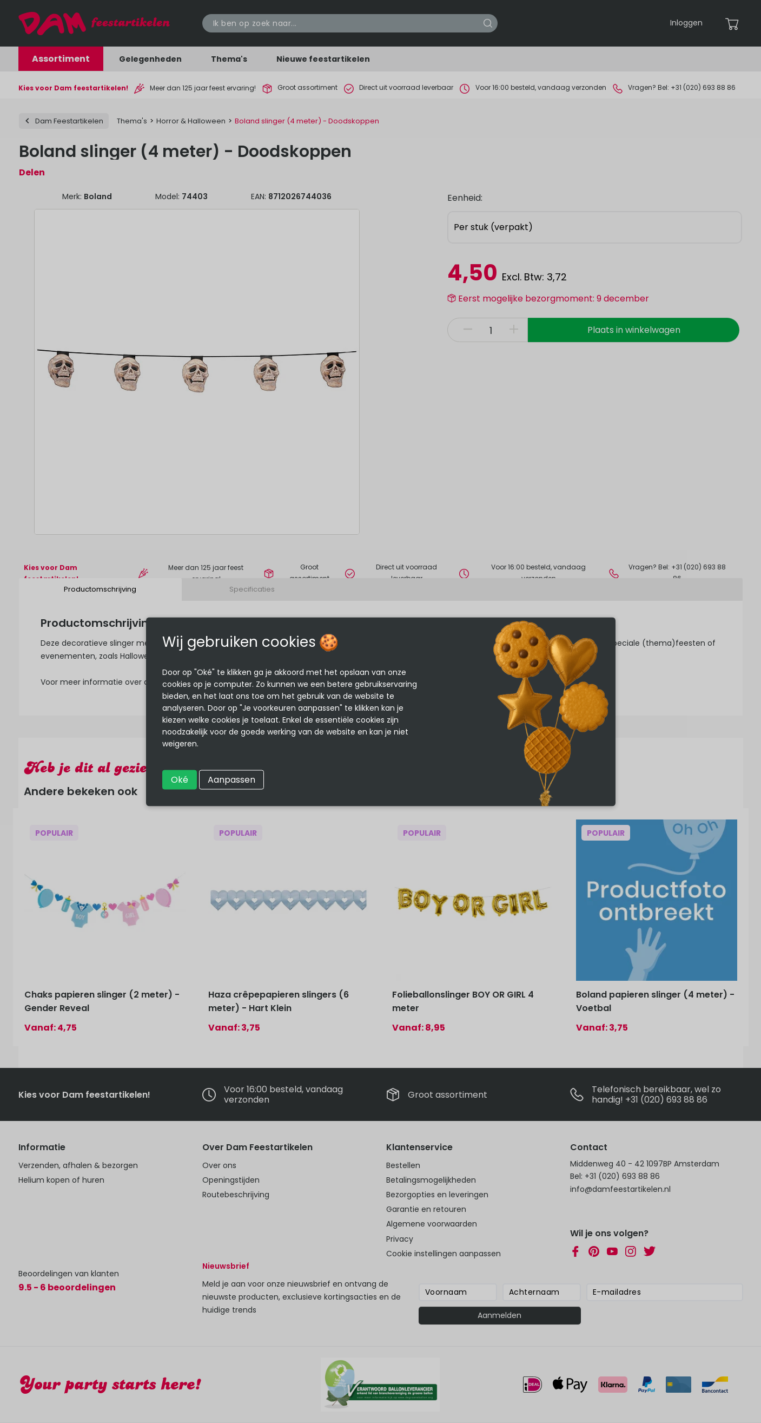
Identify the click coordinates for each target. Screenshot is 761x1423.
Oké (179, 779)
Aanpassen (231, 779)
